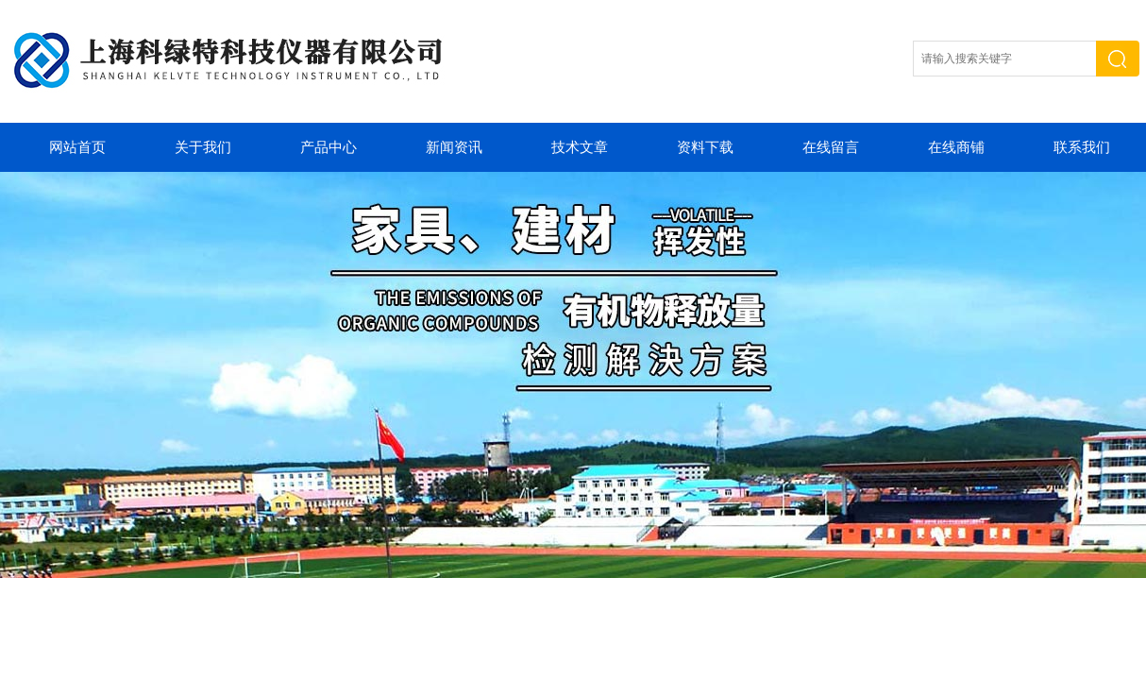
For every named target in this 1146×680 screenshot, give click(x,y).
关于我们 (203, 147)
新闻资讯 (454, 147)
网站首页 (77, 147)
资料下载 (705, 147)
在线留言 (830, 147)
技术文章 (579, 147)
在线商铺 (956, 147)
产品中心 (328, 147)
